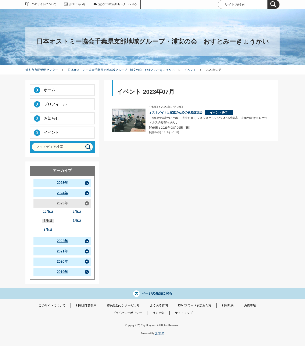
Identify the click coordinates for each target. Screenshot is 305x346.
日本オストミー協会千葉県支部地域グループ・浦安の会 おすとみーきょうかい (121, 70)
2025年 (62, 183)
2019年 (62, 272)
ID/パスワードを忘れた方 (195, 305)
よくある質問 (159, 305)
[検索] (273, 4)
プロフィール (55, 104)
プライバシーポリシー (127, 312)
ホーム (49, 90)
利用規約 (228, 305)
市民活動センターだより (123, 305)
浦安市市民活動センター (41, 70)
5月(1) (77, 220)
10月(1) (48, 211)
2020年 (62, 261)
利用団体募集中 (86, 305)
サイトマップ (184, 312)
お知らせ (51, 118)
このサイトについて (44, 4)
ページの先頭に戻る (157, 293)
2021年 (62, 251)
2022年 (62, 241)
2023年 (62, 203)
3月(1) (48, 229)
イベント (190, 70)
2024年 (62, 193)
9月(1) (77, 211)
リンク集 (158, 312)
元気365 (159, 333)
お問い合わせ (77, 4)
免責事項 (250, 305)
